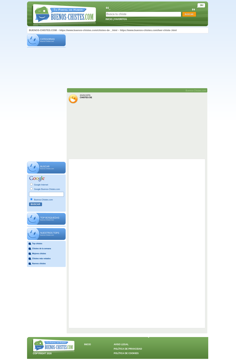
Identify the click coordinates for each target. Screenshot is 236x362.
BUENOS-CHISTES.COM (43, 30)
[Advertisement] (46, 104)
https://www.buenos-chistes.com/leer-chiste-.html (148, 30)
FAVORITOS (120, 19)
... (110, 9)
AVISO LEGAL (121, 344)
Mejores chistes (39, 254)
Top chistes (37, 244)
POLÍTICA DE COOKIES (126, 353)
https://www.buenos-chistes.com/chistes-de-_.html (88, 30)
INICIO (109, 19)
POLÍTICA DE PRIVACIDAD (128, 349)
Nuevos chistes (39, 264)
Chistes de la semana (41, 249)
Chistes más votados (41, 259)
